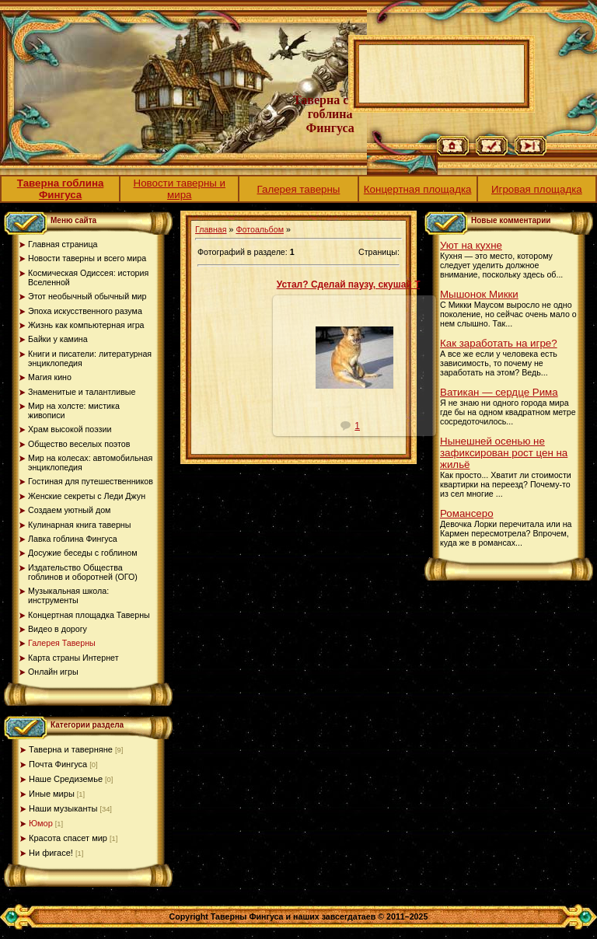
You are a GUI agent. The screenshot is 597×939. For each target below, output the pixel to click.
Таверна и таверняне (71, 749)
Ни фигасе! (51, 852)
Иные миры (52, 793)
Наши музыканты (63, 808)
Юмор (41, 823)
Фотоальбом (260, 229)
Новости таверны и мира (180, 189)
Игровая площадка (536, 189)
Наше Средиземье (66, 779)
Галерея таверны (298, 189)
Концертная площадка (418, 189)
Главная (211, 229)
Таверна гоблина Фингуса (60, 189)
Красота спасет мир (68, 838)
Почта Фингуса (58, 764)
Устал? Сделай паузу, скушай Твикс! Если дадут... (392, 284)
